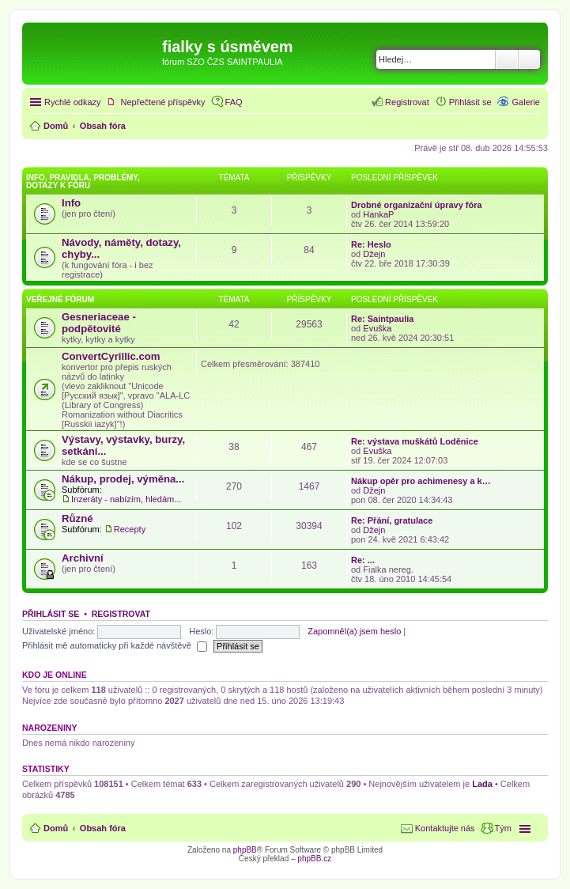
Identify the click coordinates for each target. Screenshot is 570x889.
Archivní (83, 558)
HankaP (378, 214)
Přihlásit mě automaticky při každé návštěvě (114, 645)
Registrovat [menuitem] (407, 102)
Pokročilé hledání (529, 59)
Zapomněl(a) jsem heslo (354, 631)
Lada (482, 784)
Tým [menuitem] (503, 828)
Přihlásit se (50, 614)
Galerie (526, 102)
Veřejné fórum (60, 299)
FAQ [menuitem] (234, 102)
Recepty (129, 529)
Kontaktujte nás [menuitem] (445, 828)
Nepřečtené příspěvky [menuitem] (163, 102)
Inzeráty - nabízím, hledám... (126, 499)
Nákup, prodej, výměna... (123, 479)
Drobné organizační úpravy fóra (416, 205)
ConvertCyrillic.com (111, 356)
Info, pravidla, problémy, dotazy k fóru (83, 181)
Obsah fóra (103, 828)
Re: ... (363, 560)
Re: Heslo (371, 244)
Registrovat (121, 614)
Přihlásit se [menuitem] (470, 102)
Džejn (374, 254)
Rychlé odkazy (72, 102)
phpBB (245, 849)
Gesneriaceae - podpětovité (99, 323)
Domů (55, 828)
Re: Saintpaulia (382, 318)
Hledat (507, 59)
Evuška (377, 328)
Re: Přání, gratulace (391, 520)
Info (71, 203)
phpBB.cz (314, 858)
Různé (77, 518)
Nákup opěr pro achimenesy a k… (421, 481)
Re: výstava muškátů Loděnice (414, 441)
